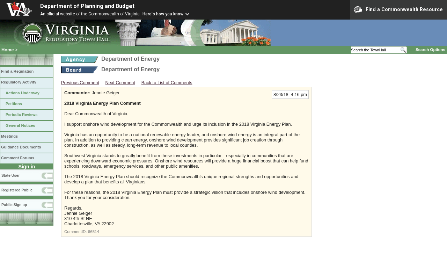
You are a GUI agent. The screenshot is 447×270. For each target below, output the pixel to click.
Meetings (9, 136)
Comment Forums (17, 158)
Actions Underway (22, 93)
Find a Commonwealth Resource (398, 9)
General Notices (20, 125)
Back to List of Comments (166, 82)
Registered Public (16, 190)
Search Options (430, 50)
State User (10, 175)
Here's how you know (162, 14)
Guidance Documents (21, 147)
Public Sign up (14, 205)
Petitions (14, 104)
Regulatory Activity (18, 82)
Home (7, 49)
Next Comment (120, 82)
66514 (93, 231)
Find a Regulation (17, 71)
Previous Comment (80, 82)
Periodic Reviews (22, 114)
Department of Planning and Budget (87, 6)
